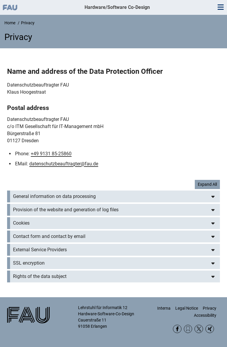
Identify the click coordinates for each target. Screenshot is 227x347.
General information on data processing (54, 196)
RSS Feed (188, 329)
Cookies (21, 223)
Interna (164, 308)
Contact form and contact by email (49, 236)
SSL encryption (29, 263)
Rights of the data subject (40, 276)
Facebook (177, 329)
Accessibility (205, 315)
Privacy (209, 308)
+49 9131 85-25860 (51, 153)
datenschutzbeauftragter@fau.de (63, 164)
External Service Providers (40, 249)
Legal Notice (186, 308)
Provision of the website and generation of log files (66, 209)
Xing (209, 329)
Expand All (207, 184)
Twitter (198, 329)
